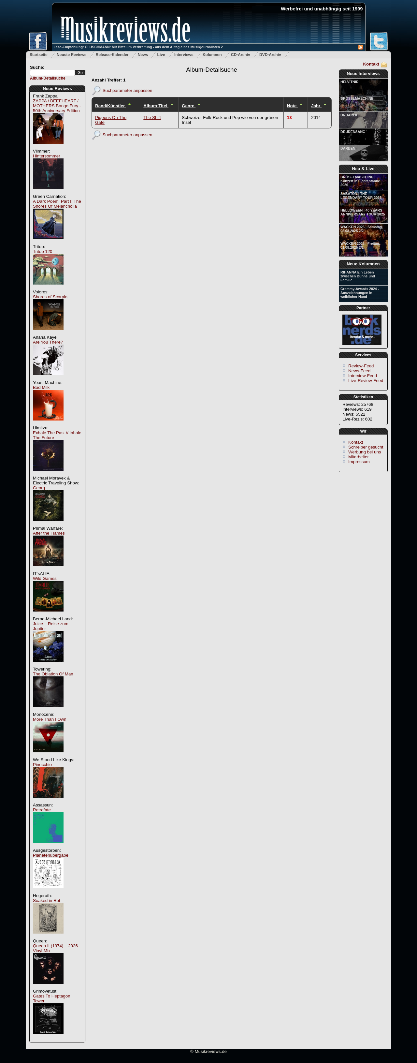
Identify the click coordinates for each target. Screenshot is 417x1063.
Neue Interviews (363, 73)
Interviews (184, 54)
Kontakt (371, 64)
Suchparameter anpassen (127, 90)
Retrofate (42, 809)
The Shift (152, 117)
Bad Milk (41, 387)
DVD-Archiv (270, 54)
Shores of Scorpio (50, 296)
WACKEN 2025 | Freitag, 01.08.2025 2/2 (360, 245)
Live (161, 54)
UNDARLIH (349, 115)
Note (292, 105)
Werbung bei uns (364, 452)
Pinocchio (42, 764)
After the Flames (49, 533)
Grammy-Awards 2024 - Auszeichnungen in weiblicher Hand (359, 293)
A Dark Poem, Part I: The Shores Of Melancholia (57, 204)
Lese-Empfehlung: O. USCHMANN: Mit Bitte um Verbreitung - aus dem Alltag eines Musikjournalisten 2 (138, 47)
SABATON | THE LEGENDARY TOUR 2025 (360, 195)
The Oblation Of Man (53, 674)
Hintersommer (46, 156)
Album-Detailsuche (47, 78)
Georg (39, 487)
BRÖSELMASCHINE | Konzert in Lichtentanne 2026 (360, 181)
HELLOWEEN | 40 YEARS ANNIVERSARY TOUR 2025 (362, 212)
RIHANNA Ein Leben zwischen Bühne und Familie (357, 276)
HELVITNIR (349, 82)
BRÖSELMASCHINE (356, 98)
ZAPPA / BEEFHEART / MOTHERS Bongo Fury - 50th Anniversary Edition (57, 105)
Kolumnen (212, 54)
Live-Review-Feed (365, 380)
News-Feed (359, 370)
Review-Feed (361, 365)
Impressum (359, 461)
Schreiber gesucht (365, 447)
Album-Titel (155, 105)
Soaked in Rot (46, 900)
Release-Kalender (112, 54)
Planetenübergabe (50, 855)
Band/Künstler (110, 105)
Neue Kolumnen (363, 263)
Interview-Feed (362, 375)
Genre (188, 105)
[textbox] (52, 73)
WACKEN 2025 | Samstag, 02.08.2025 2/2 (361, 229)
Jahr (316, 105)
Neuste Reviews (71, 54)
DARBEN (347, 148)
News (143, 54)
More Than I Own (49, 719)
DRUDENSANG (352, 132)
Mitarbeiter (358, 456)
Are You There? (48, 342)
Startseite (39, 54)
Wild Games (45, 578)
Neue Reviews (57, 88)
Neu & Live (363, 168)
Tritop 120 (42, 251)
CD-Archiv (240, 54)
